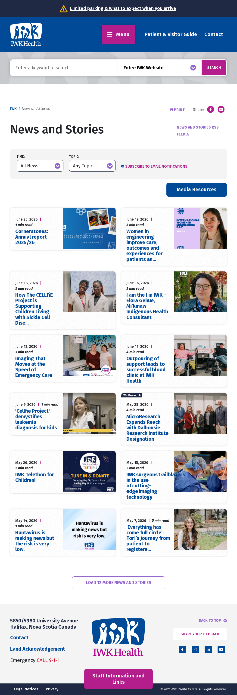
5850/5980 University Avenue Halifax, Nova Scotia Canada (44, 624)
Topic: (74, 157)
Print (178, 110)
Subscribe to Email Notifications (156, 166)
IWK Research (131, 395)
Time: (21, 157)
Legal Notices (26, 689)
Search (209, 67)
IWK (13, 108)
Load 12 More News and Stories (118, 582)
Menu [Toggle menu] (118, 34)
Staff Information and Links (118, 679)
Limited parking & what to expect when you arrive (123, 8)
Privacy (52, 689)
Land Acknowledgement (37, 649)
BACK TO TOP (210, 620)
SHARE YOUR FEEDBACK (200, 634)
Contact (213, 34)
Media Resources (196, 189)
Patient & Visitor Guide (170, 34)
